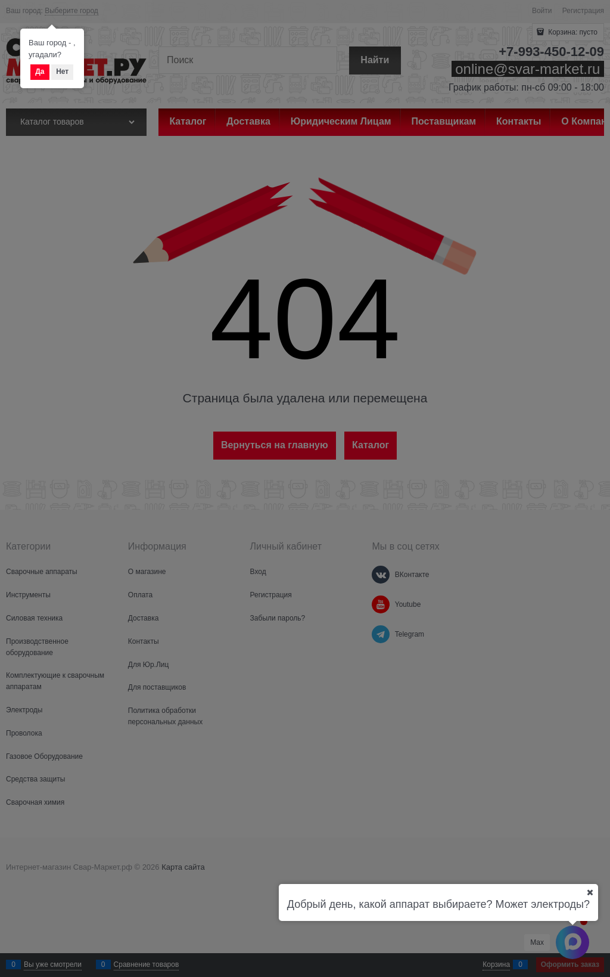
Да (39, 71)
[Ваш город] (590, 892)
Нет (62, 71)
